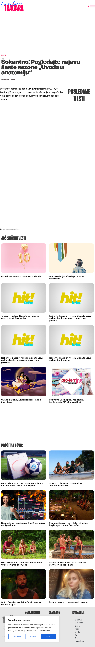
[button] (88, 6)
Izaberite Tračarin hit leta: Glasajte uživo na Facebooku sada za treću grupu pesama (70, 318)
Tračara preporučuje (11, 229)
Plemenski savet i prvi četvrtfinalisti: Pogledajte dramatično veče (68, 524)
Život (77, 638)
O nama (78, 620)
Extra (77, 626)
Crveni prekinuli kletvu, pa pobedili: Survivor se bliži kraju (67, 564)
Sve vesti (79, 623)
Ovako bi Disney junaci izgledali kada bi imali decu (21, 401)
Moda (77, 632)
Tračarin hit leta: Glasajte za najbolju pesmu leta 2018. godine (20, 317)
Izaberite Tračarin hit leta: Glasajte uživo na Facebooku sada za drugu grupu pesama (22, 360)
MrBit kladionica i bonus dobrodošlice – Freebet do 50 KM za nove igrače (22, 484)
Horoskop (79, 641)
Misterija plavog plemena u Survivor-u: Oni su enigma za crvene (21, 564)
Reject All (32, 637)
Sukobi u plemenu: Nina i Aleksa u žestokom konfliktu (66, 484)
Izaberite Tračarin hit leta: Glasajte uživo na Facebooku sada (70, 359)
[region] (32, 629)
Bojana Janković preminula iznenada (68, 602)
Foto (77, 629)
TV (76, 635)
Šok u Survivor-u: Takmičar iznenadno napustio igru (21, 603)
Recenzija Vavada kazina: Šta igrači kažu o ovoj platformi (23, 524)
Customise (16, 637)
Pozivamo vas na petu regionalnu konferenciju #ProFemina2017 (66, 401)
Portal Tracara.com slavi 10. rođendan (21, 276)
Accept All (48, 637)
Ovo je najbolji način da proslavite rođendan (66, 277)
